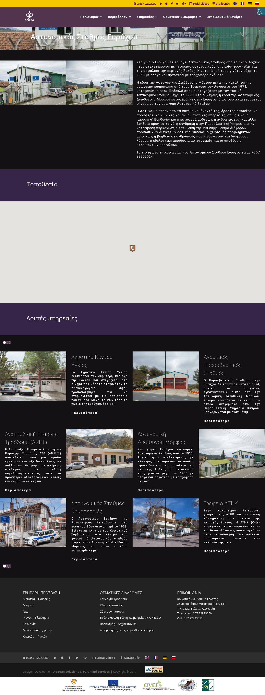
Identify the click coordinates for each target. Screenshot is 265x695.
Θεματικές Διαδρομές (180, 17)
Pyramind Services (96, 671)
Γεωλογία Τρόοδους (113, 599)
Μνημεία (28, 605)
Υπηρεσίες (145, 17)
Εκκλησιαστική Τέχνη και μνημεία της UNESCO (130, 617)
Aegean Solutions (66, 671)
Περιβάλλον (117, 17)
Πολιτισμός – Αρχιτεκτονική (118, 624)
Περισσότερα (84, 413)
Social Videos (199, 3)
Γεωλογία (29, 624)
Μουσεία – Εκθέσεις (36, 599)
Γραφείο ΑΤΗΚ (221, 503)
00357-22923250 (145, 3)
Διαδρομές (221, 3)
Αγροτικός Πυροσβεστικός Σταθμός (223, 365)
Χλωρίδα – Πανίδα (35, 636)
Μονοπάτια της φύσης (37, 630)
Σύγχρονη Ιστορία (112, 611)
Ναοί (26, 611)
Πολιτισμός (89, 17)
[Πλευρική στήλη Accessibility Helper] (261, 11)
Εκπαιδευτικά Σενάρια (224, 17)
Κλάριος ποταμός (111, 605)
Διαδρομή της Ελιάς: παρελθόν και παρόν (127, 630)
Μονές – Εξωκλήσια (36, 617)
